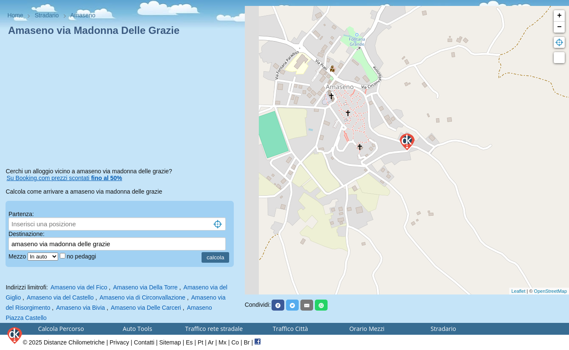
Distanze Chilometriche (74, 342)
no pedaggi (82, 256)
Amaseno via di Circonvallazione (142, 297)
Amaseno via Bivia (80, 307)
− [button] (559, 27)
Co (235, 342)
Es (189, 342)
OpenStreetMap (550, 291)
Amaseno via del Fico (78, 287)
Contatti (144, 342)
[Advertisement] (122, 103)
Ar (211, 342)
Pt (200, 342)
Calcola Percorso (61, 329)
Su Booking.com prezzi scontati (64, 178)
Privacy (119, 342)
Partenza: (21, 214)
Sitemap (170, 342)
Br (247, 342)
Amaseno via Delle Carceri (146, 307)
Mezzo (18, 256)
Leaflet (518, 291)
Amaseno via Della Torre (145, 287)
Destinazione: (26, 234)
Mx (223, 342)
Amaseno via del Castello (60, 297)
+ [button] (559, 16)
